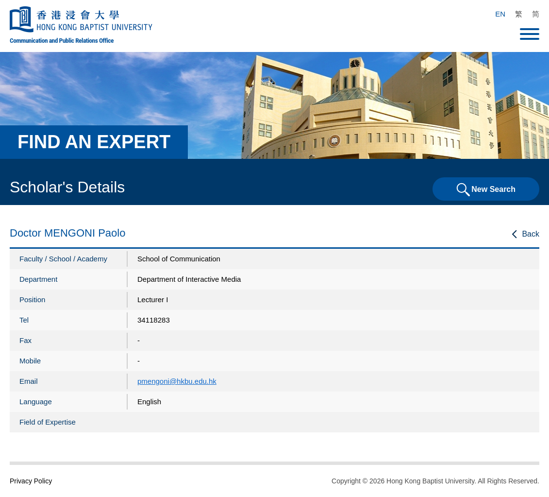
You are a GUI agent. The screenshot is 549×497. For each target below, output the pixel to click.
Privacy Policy (31, 481)
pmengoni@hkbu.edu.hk (176, 381)
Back (530, 234)
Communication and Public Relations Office (62, 40)
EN (500, 14)
